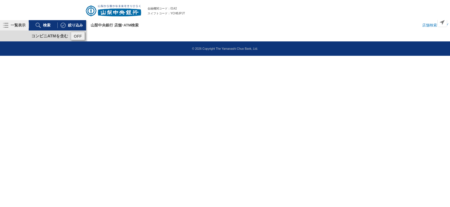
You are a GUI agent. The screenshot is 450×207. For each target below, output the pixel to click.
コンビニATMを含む (49, 36)
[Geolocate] (442, 22)
